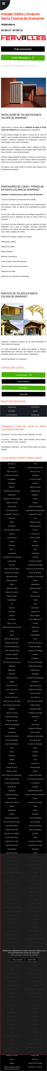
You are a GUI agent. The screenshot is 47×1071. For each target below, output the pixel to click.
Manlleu (12, 615)
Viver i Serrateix (12, 689)
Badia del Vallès (11, 588)
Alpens (11, 806)
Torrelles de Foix (12, 510)
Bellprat (12, 487)
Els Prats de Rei (11, 853)
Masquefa (35, 849)
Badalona (35, 495)
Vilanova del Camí (11, 717)
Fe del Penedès (35, 479)
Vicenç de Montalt (11, 829)
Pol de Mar (12, 619)
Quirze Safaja (35, 822)
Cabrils (11, 814)
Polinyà (35, 592)
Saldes (11, 1063)
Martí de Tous (35, 471)
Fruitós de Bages (35, 818)
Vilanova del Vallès (35, 775)
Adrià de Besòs (11, 580)
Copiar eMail (23, 394)
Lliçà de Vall (35, 534)
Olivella (35, 752)
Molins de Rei (35, 538)
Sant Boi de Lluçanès (11, 833)
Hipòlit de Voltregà (35, 1063)
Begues (35, 755)
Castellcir (11, 483)
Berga (35, 771)
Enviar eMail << (23, 388)
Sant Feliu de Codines (35, 701)
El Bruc (35, 530)
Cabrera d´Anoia (35, 685)
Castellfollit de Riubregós (35, 510)
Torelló (35, 623)
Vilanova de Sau (11, 678)
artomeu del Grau (11, 837)
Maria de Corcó (11, 685)
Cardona (35, 483)
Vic (12, 604)
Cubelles (35, 787)
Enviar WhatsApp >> (23, 57)
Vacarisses (35, 1055)
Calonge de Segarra (12, 818)
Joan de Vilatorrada (12, 650)
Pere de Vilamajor (11, 740)
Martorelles (12, 798)
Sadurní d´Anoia (11, 713)
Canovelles (12, 732)
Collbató (35, 654)
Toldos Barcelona (5, 65)
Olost (12, 752)
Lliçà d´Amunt (12, 538)
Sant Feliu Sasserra (35, 643)
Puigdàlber (12, 479)
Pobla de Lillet (12, 596)
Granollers (35, 682)
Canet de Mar (35, 732)
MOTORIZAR (35, 407)
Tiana (35, 853)
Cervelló (12, 565)
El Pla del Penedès (11, 658)
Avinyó (35, 499)
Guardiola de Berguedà (35, 678)
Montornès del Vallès (11, 569)
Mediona (12, 763)
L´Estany (35, 557)
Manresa (12, 545)
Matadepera (12, 849)
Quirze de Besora (35, 826)
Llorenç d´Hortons (11, 697)
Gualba (11, 682)
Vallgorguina (35, 670)
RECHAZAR (18, 960)
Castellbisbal (11, 600)
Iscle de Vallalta (11, 654)
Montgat (12, 467)
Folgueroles (35, 611)
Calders (35, 503)
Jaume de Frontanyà (35, 650)
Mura (12, 549)
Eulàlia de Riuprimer (35, 791)
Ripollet (12, 693)
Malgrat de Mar (35, 522)
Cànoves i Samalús (35, 728)
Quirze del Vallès (12, 826)
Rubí (35, 549)
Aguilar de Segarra (35, 506)
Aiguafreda (12, 810)
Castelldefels (35, 635)
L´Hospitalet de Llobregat (12, 557)
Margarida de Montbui (35, 467)
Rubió (35, 541)
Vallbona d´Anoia (12, 1055)
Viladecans (12, 495)
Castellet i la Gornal (12, 514)
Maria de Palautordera (12, 530)
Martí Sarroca (12, 471)
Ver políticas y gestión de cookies (24, 955)
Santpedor (12, 526)
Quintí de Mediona (11, 744)
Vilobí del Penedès (35, 689)
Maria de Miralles (35, 573)
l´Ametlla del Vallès (35, 561)
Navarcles (35, 545)
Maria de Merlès (11, 576)
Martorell (12, 674)
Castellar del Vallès (35, 841)
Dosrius (12, 534)
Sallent (35, 580)
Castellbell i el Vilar (12, 841)
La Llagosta (35, 783)
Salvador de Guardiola (35, 736)
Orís (11, 748)
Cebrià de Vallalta (35, 829)
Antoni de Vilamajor (35, 744)
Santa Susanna (35, 526)
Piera (35, 639)
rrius (35, 518)
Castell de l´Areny (35, 514)
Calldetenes (35, 584)
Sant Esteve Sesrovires (11, 705)
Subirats (35, 1059)
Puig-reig (11, 518)
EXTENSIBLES (12, 415)
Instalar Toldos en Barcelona (17, 65)
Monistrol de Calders (11, 573)
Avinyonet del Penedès (11, 499)
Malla (12, 522)
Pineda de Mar (35, 596)
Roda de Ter (12, 787)
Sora (35, 759)
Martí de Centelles (11, 475)
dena (12, 635)
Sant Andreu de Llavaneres (12, 775)
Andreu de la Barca (12, 802)
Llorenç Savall (35, 693)
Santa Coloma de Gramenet (35, 794)
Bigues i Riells (12, 771)
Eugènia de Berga (11, 794)
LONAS (35, 411)
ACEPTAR (31, 960)
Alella (35, 806)
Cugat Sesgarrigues (12, 779)
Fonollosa (11, 611)
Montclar (12, 755)
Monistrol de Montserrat (35, 569)
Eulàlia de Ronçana (35, 666)
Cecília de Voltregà (35, 713)
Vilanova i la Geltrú (12, 592)
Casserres (35, 627)
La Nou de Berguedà (11, 783)
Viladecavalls (35, 491)
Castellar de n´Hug (35, 845)
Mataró (35, 798)
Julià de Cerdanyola (12, 724)
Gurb (35, 604)
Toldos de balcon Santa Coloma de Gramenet (11, 1068)
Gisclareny (35, 608)
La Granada (12, 553)
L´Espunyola (11, 561)
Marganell (35, 674)
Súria (12, 1059)
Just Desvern (35, 697)
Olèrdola (35, 631)
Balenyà (12, 666)
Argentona (35, 763)
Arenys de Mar (35, 767)
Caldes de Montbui (12, 643)
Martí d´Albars (35, 615)
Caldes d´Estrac (11, 503)
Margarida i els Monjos (35, 576)
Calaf (35, 837)
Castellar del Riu (12, 845)
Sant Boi (35, 833)
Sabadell (12, 709)
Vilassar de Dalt (35, 588)
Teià (35, 464)
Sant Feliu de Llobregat (11, 701)
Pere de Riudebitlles (11, 647)
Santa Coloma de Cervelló (11, 627)
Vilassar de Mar (11, 721)
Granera (12, 608)
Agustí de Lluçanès (35, 802)
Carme (11, 631)
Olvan (35, 748)
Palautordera (35, 705)
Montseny (35, 717)
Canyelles (11, 728)
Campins (35, 814)
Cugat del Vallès (35, 709)
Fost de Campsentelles (11, 822)
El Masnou (35, 658)
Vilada (35, 600)
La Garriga (35, 553)
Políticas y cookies (35, 1067)
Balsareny (11, 670)
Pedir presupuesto (23, 49)
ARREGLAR (12, 407)
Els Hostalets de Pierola (11, 662)
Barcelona (11, 464)
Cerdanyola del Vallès (35, 565)
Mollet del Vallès (35, 647)
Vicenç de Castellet (12, 736)
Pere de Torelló (35, 740)
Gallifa (12, 759)
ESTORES (11, 411)
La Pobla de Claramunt (35, 779)
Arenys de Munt (11, 767)
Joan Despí (35, 724)
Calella (11, 541)
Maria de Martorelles (11, 639)
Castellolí (35, 475)
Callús (12, 584)
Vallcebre (11, 791)
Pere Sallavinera (35, 619)
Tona (35, 721)
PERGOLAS (35, 415)
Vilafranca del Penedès (11, 491)
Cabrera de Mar (35, 487)
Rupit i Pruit (11, 623)
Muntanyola (12, 506)
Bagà (35, 810)
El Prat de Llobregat (35, 662)
